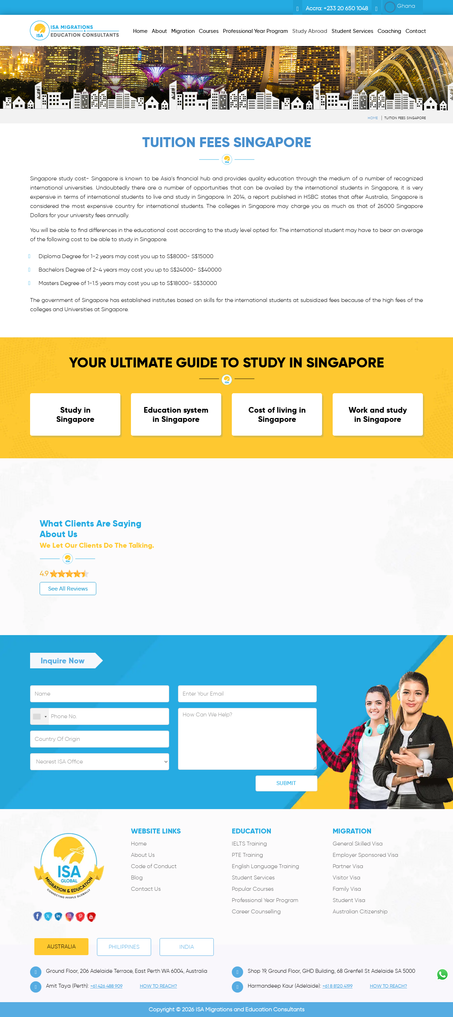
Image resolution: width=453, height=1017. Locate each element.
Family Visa (347, 888)
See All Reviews (33, 588)
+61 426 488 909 (106, 986)
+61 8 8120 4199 (337, 986)
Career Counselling (256, 911)
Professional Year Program (265, 900)
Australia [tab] (61, 946)
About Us (143, 855)
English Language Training (265, 866)
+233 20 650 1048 (345, 8)
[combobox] (39, 716)
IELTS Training (249, 843)
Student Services (253, 877)
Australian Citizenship (360, 911)
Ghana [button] (399, 7)
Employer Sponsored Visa (365, 855)
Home (373, 118)
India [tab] (186, 946)
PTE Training (247, 855)
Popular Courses (253, 888)
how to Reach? (158, 986)
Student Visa (349, 900)
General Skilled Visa (358, 843)
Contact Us (146, 888)
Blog (137, 877)
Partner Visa (348, 866)
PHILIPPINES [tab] (124, 946)
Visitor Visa (346, 877)
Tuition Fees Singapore (405, 118)
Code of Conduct (154, 866)
